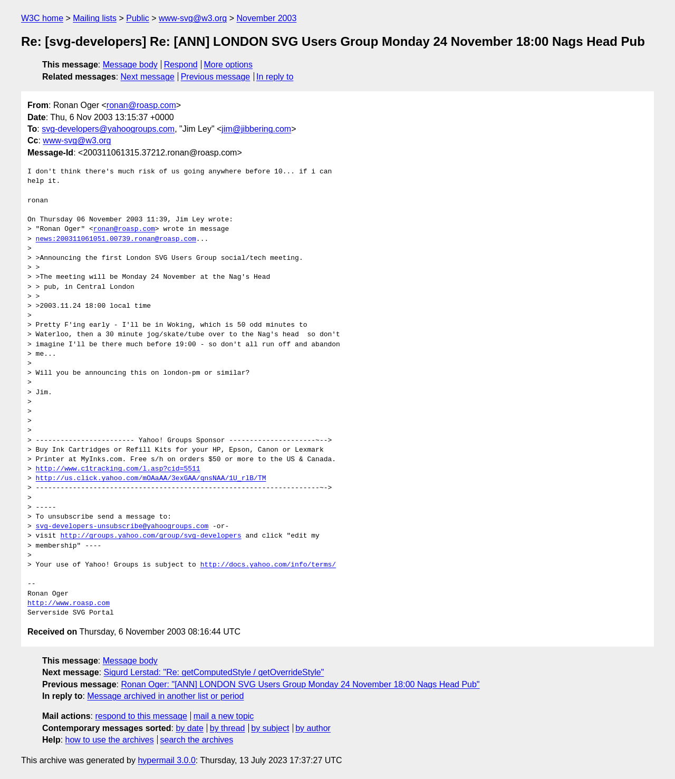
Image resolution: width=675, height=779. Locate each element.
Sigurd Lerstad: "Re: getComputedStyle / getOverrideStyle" (214, 672)
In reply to (274, 76)
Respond (181, 64)
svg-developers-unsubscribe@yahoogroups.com (122, 526)
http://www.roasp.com (68, 603)
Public (137, 18)
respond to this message (141, 716)
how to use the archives (109, 739)
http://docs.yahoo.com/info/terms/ (268, 565)
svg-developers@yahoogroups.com (108, 128)
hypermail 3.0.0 (166, 760)
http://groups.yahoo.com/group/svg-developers (150, 536)
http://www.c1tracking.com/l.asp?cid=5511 (118, 469)
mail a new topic (224, 716)
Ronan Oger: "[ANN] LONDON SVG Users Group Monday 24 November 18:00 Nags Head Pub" (300, 684)
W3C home (42, 18)
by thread (227, 728)
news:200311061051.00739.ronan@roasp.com (116, 239)
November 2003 (266, 18)
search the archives (197, 739)
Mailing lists (95, 18)
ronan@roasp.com (141, 105)
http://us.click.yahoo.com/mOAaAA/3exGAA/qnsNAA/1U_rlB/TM (151, 478)
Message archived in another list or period (165, 696)
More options (228, 64)
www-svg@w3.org (193, 18)
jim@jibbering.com (256, 128)
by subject (270, 728)
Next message (148, 76)
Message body (130, 64)
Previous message (215, 76)
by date (189, 728)
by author (313, 728)
